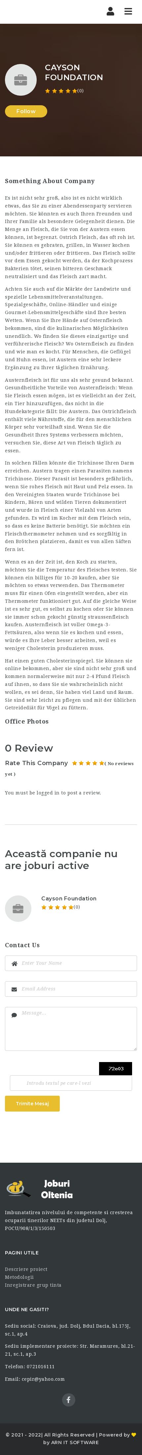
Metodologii (19, 1277)
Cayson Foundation (69, 898)
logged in (48, 792)
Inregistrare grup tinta (33, 1285)
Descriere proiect (26, 1269)
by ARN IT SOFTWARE (71, 1442)
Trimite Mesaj (32, 1104)
